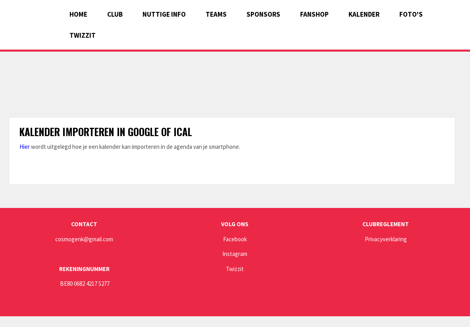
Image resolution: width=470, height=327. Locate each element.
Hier (24, 146)
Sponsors (263, 14)
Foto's (411, 14)
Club (115, 14)
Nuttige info (164, 14)
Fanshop (314, 14)
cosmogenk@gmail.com (84, 239)
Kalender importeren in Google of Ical (105, 131)
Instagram (234, 254)
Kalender (364, 14)
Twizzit (82, 35)
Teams (216, 14)
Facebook (235, 239)
